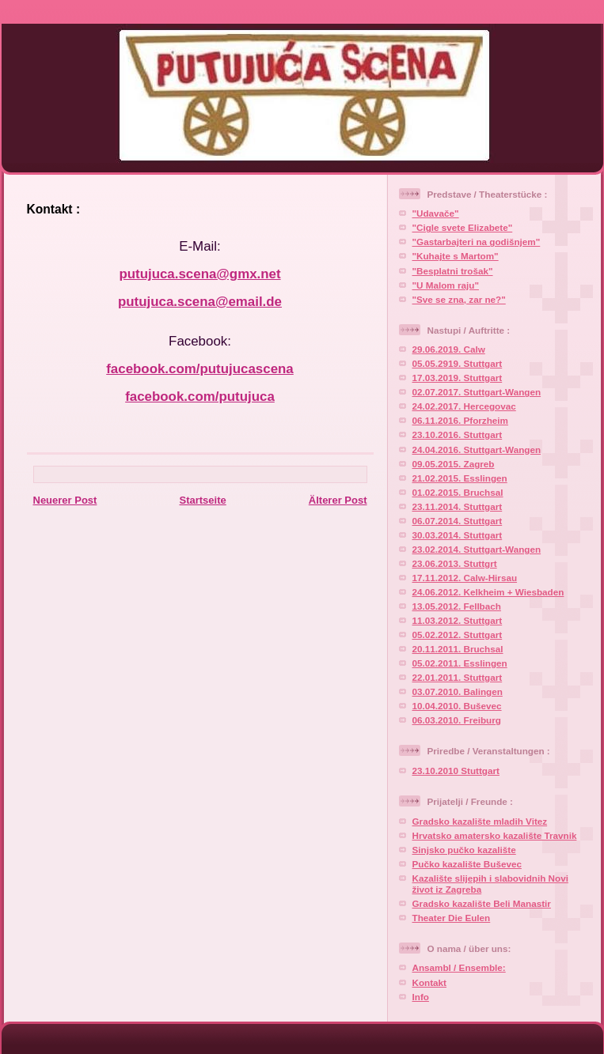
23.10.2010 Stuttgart (456, 770)
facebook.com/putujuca (200, 396)
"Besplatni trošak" (452, 271)
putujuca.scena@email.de (200, 301)
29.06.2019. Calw (448, 349)
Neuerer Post (65, 500)
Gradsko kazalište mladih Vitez (480, 821)
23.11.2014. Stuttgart (457, 506)
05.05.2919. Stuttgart (457, 363)
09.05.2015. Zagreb (453, 464)
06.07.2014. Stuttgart (457, 521)
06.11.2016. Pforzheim (460, 420)
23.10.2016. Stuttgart (457, 434)
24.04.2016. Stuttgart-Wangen (476, 449)
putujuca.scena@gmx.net (199, 273)
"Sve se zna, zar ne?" (459, 299)
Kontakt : (54, 209)
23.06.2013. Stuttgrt (454, 563)
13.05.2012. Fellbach (456, 606)
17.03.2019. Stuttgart (457, 377)
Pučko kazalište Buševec (467, 864)
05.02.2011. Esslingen (459, 663)
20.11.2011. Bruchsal (457, 649)
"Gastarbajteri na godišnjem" (476, 241)
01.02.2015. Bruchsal (457, 492)
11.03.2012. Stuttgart (457, 620)
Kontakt (429, 982)
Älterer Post (338, 500)
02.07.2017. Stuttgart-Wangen (476, 392)
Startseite (202, 500)
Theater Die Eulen (451, 917)
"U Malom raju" (445, 285)
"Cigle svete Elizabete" (462, 227)
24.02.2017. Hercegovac (464, 406)
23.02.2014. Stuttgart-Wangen (476, 549)
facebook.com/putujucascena (200, 368)
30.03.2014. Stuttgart (457, 535)
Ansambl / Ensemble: (459, 967)
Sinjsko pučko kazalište (464, 849)
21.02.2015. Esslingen (459, 478)
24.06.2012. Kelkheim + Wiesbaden (488, 592)
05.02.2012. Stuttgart (457, 634)
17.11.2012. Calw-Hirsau (465, 577)
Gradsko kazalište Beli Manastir (481, 903)
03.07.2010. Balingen (457, 691)
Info (420, 997)
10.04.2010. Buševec (457, 706)
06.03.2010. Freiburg (456, 720)
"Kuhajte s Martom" (455, 256)
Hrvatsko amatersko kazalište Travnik (494, 835)
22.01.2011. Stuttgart (457, 677)
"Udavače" (435, 213)
